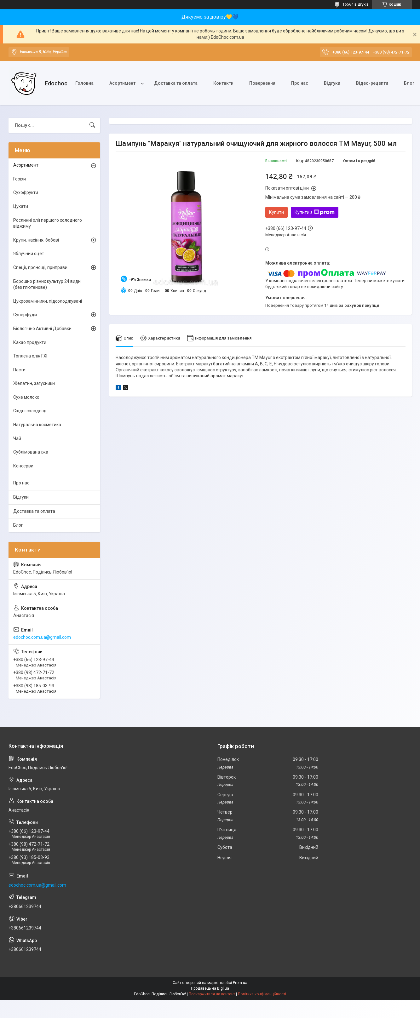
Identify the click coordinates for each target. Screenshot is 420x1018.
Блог (18, 525)
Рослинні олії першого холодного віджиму (47, 223)
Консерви (23, 465)
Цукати (20, 206)
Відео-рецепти (372, 83)
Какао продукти (29, 342)
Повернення (262, 83)
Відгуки (332, 83)
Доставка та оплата (176, 83)
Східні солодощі (29, 410)
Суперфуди (25, 314)
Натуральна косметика (37, 424)
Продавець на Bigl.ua (210, 988)
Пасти (19, 369)
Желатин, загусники (34, 383)
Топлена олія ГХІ (30, 355)
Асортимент (122, 83)
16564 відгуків (355, 4)
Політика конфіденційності (262, 994)
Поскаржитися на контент (212, 994)
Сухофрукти (25, 192)
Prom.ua (240, 983)
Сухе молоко (26, 397)
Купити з (315, 212)
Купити (276, 212)
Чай (17, 438)
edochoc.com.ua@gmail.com (42, 637)
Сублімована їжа (30, 452)
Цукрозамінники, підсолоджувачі (47, 301)
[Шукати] (92, 125)
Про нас (299, 83)
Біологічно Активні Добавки (42, 328)
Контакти (223, 83)
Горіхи (19, 178)
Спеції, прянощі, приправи (40, 267)
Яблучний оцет (28, 253)
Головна (84, 83)
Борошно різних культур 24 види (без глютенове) (47, 284)
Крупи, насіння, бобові (36, 240)
